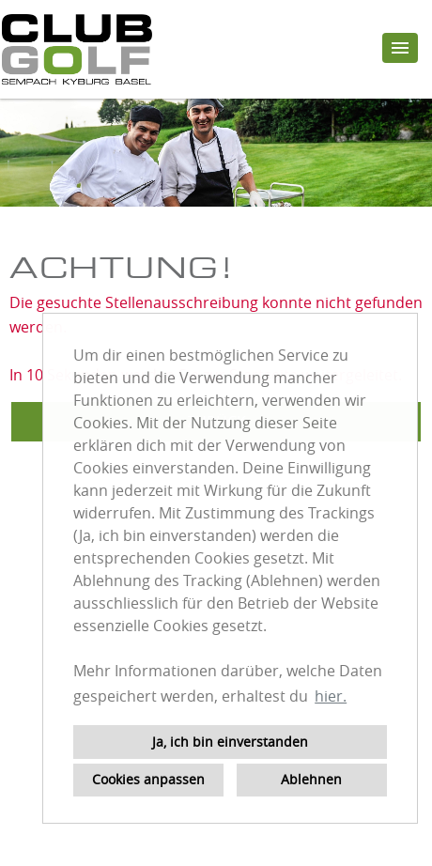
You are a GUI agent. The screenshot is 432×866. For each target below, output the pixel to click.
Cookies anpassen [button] (148, 779)
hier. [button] (331, 696)
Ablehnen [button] (311, 779)
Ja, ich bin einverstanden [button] (230, 741)
